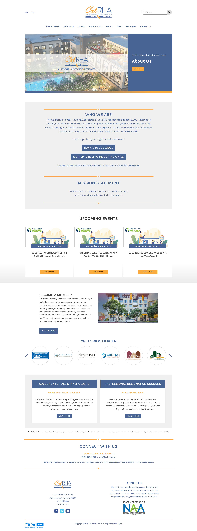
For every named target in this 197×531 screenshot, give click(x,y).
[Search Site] (169, 12)
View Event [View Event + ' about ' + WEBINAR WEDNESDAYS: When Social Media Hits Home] (98, 272)
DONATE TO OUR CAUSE (98, 147)
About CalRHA (53, 26)
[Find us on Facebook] (56, 511)
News (119, 26)
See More (138, 69)
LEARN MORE (64, 416)
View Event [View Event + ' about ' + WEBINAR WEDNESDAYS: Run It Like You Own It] (147, 272)
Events (109, 26)
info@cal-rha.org (107, 457)
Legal (120, 524)
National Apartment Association (111, 165)
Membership (95, 26)
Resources (131, 26)
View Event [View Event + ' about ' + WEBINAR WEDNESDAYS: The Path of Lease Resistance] (49, 272)
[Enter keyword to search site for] (154, 12)
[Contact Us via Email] (67, 511)
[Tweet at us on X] (62, 511)
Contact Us (145, 26)
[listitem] (27, 12)
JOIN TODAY (49, 330)
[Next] (170, 357)
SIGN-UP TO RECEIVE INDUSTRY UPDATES (98, 156)
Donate (81, 26)
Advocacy (69, 26)
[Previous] (26, 357)
